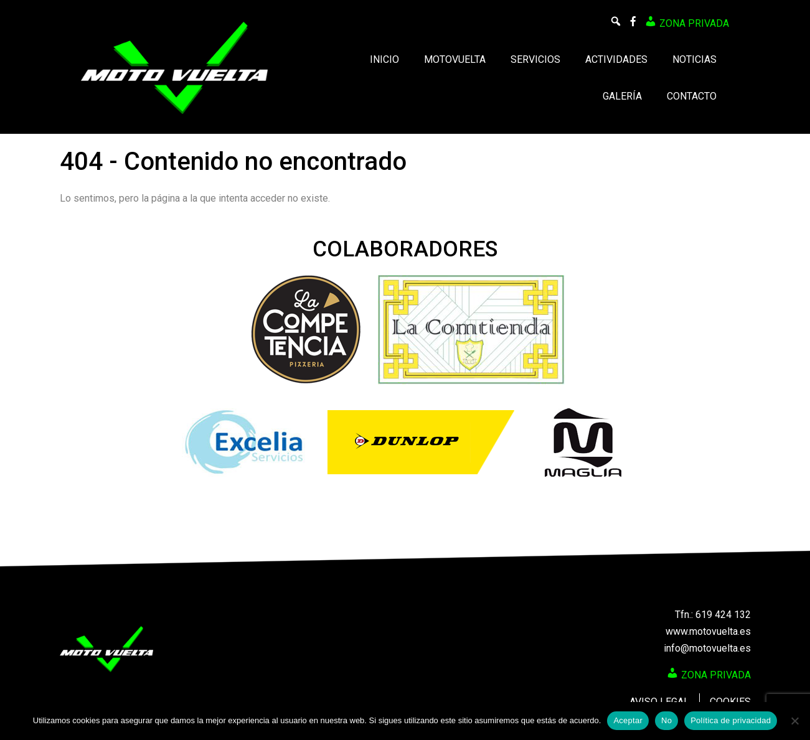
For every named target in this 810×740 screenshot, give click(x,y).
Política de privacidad (730, 720)
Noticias (694, 59)
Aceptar (628, 720)
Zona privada (686, 22)
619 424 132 (723, 615)
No (666, 720)
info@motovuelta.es (707, 648)
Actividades (616, 59)
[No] (794, 720)
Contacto (692, 96)
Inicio (384, 59)
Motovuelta (455, 59)
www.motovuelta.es (708, 631)
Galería (622, 96)
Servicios (535, 59)
